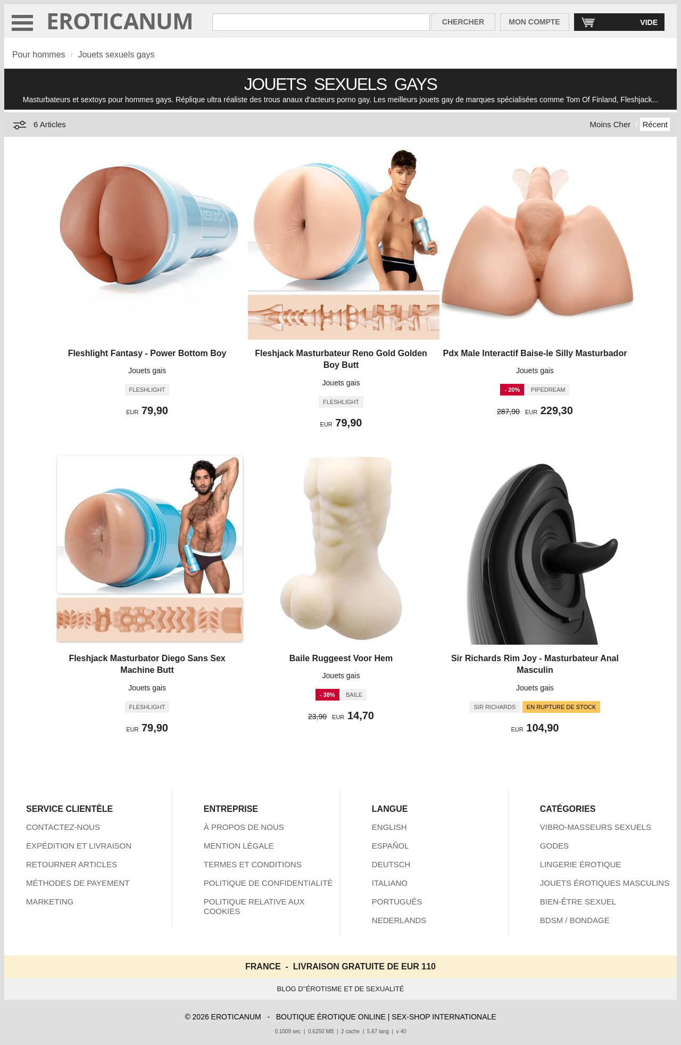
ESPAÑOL (390, 845)
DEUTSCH (391, 864)
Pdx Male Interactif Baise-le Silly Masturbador (535, 353)
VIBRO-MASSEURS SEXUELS (595, 827)
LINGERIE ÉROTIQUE (580, 864)
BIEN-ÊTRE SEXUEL (578, 901)
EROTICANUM (120, 20)
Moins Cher (610, 124)
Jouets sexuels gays (116, 54)
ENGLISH (389, 827)
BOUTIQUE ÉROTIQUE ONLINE (331, 1017)
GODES (554, 845)
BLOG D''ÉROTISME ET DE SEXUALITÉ (340, 989)
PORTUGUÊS (397, 901)
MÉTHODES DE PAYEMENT (77, 882)
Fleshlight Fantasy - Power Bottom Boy (147, 353)
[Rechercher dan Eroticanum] (320, 22)
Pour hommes (38, 54)
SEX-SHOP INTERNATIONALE (444, 1017)
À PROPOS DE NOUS (244, 827)
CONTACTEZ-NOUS (63, 827)
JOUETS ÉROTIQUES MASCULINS (604, 882)
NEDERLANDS (399, 920)
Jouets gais (147, 370)
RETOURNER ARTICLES (71, 864)
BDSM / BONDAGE (575, 920)
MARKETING (49, 901)
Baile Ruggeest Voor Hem (341, 658)
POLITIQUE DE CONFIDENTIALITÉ (268, 882)
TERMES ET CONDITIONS (253, 864)
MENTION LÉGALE (239, 845)
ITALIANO (390, 882)
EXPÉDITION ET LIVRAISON (78, 845)
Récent (655, 124)
